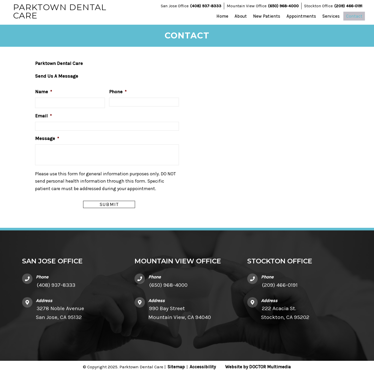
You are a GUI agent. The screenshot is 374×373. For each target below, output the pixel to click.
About (241, 16)
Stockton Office (318, 6)
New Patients (266, 16)
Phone (117, 92)
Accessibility (203, 366)
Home (222, 16)
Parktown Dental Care (59, 11)
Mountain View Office (246, 6)
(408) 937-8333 (205, 5)
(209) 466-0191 (348, 5)
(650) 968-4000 (283, 5)
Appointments (301, 16)
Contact (354, 16)
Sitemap (176, 366)
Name (43, 92)
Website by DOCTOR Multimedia (258, 366)
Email (43, 116)
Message (47, 138)
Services (331, 16)
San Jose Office (175, 6)
